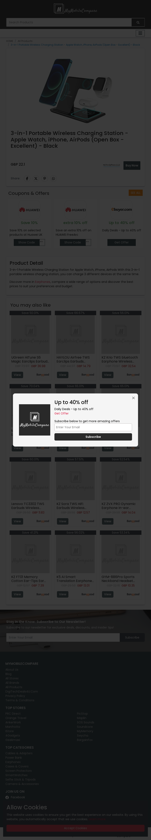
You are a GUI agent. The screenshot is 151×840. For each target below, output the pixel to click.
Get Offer (61, 413)
